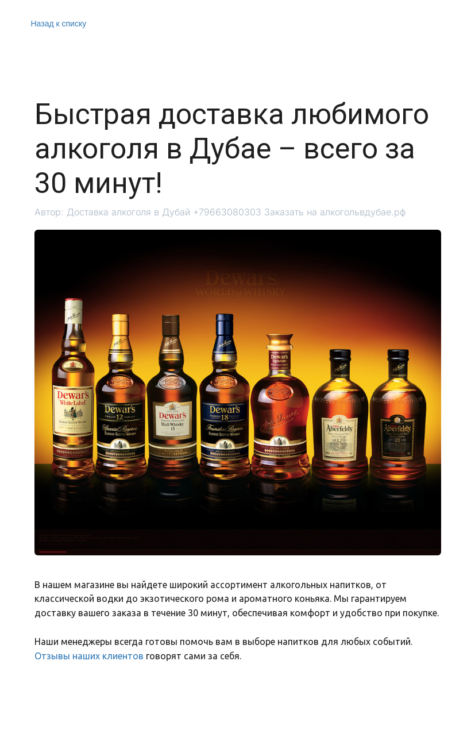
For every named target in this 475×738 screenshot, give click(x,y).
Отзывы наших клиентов (89, 656)
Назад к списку (59, 23)
